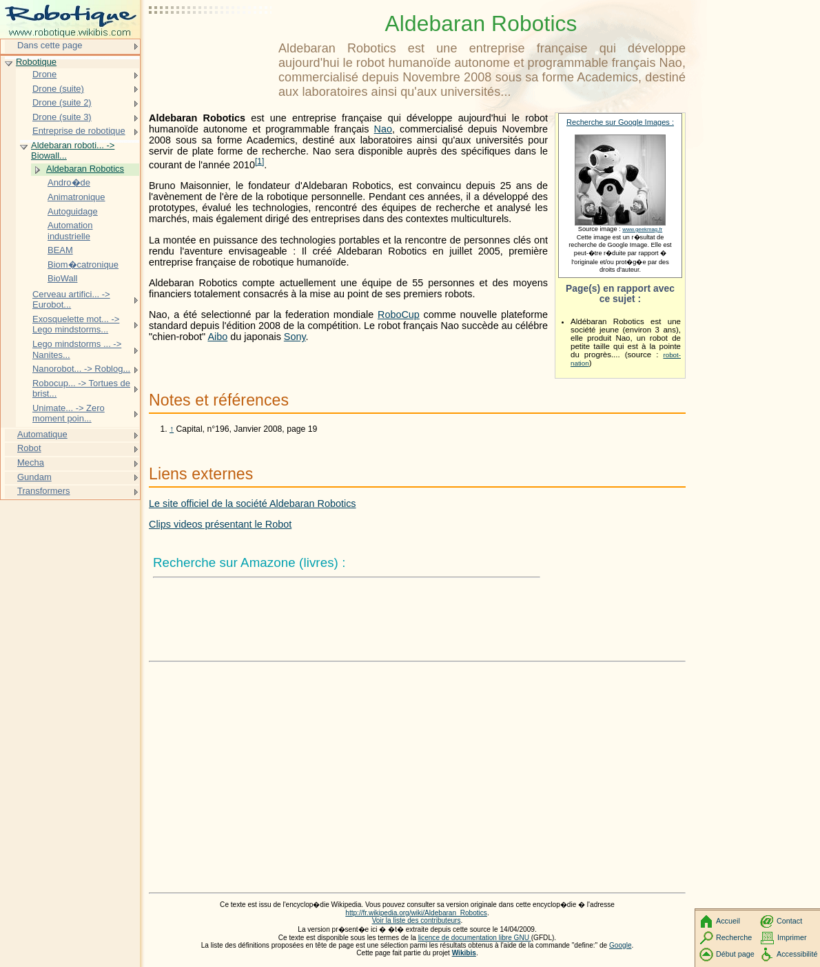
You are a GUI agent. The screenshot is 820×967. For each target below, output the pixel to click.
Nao (383, 128)
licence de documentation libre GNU (474, 937)
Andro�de (69, 182)
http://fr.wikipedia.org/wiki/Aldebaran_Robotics (416, 913)
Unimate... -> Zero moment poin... (68, 413)
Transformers (43, 491)
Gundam (34, 477)
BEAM (60, 250)
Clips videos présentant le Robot (220, 524)
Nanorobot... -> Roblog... (81, 368)
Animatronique (76, 197)
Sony (295, 336)
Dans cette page (49, 45)
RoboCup (399, 314)
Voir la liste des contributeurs (416, 920)
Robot (29, 448)
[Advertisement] (211, 45)
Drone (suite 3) (62, 117)
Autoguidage (73, 211)
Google (620, 945)
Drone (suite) (58, 88)
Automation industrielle (70, 230)
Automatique (42, 434)
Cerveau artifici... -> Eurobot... (71, 299)
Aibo (217, 336)
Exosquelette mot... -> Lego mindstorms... (75, 324)
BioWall (62, 278)
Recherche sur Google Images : (620, 122)
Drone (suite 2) (62, 102)
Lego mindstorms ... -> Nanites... (76, 349)
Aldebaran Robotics (85, 168)
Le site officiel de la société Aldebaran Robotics (252, 503)
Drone (44, 74)
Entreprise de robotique (78, 131)
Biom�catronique (83, 264)
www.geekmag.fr (642, 229)
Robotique (36, 62)
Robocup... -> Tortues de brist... (81, 388)
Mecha (30, 462)
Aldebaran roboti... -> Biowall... (72, 150)
